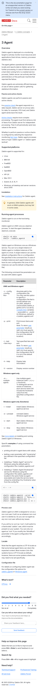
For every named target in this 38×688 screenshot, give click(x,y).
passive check (10, 105)
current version (25, 10)
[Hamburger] (34, 20)
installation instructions (13, 196)
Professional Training (28, 670)
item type (13, 137)
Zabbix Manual (7, 32)
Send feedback (19, 630)
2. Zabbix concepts (22, 32)
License (12, 685)
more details (9, 437)
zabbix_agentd (7, 574)
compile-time (22, 311)
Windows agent (21, 574)
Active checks (7, 118)
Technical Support (8, 670)
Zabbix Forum (25, 674)
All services (6, 674)
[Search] (29, 21)
